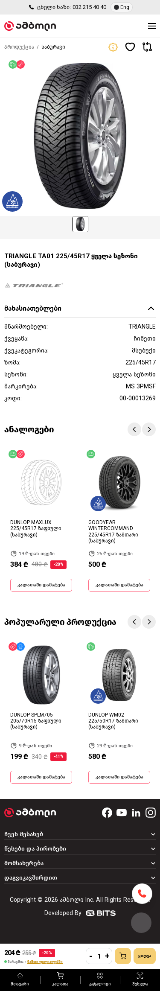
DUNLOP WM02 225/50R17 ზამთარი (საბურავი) (113, 721)
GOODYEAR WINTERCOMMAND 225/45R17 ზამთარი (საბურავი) (113, 531)
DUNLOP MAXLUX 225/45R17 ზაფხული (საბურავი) (35, 528)
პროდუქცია (19, 47)
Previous (134, 429)
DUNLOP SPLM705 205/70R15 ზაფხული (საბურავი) (35, 721)
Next (149, 429)
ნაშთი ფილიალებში (45, 962)
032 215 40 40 (89, 7)
